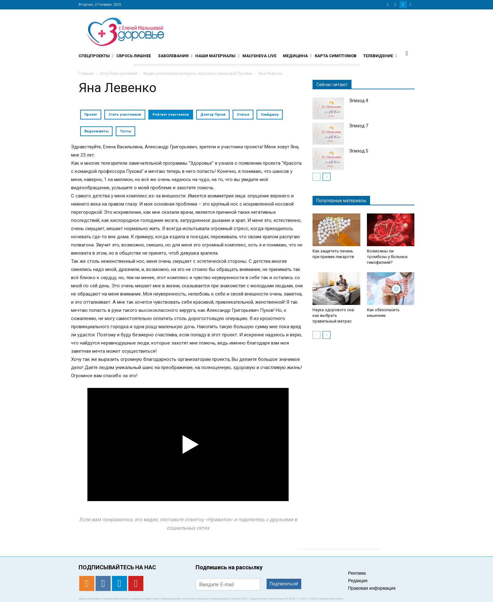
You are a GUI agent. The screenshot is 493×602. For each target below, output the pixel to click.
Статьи (243, 115)
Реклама (357, 573)
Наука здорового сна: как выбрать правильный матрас (334, 315)
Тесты (125, 131)
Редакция (358, 580)
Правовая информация (372, 588)
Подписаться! (284, 583)
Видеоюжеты (96, 131)
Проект (90, 115)
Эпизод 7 (358, 125)
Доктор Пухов (212, 115)
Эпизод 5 (358, 150)
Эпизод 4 (358, 100)
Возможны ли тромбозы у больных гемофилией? (387, 257)
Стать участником (124, 115)
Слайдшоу (270, 115)
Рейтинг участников (170, 115)
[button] (406, 53)
